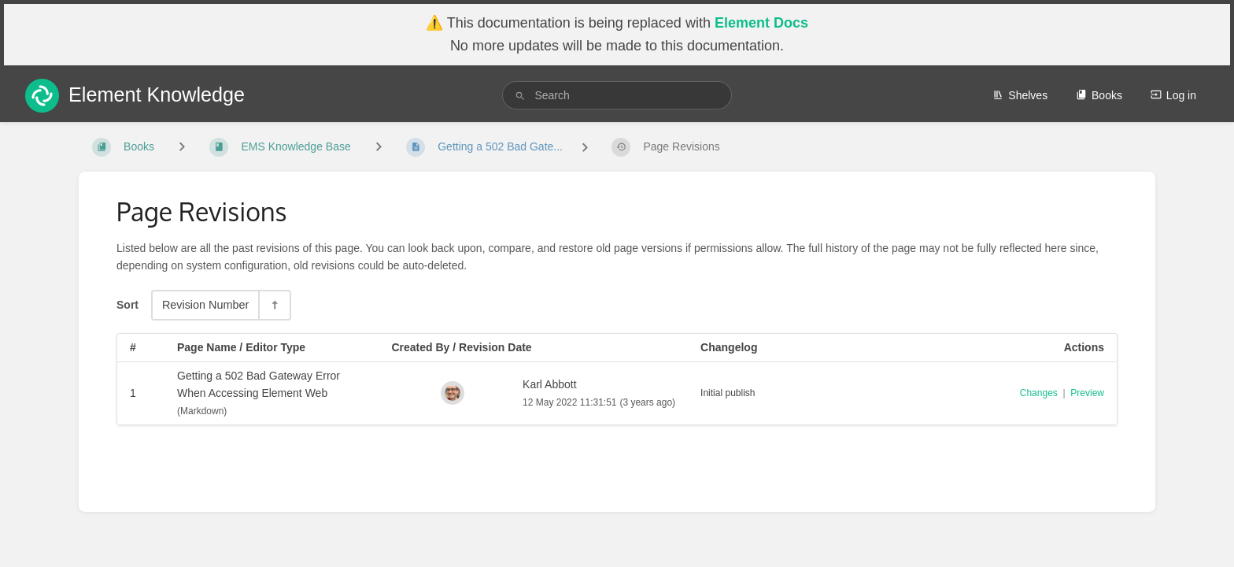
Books (1099, 95)
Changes (1039, 392)
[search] (616, 95)
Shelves (1019, 95)
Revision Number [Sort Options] (205, 304)
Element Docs (761, 23)
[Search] (520, 95)
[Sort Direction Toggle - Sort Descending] (274, 305)
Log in (1173, 95)
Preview (1087, 392)
